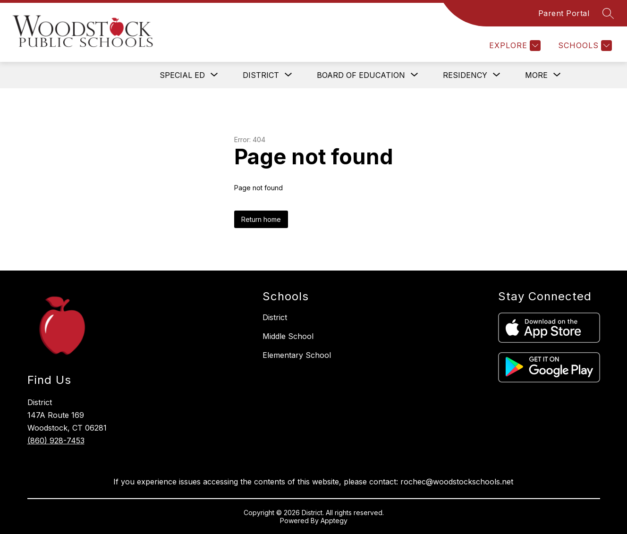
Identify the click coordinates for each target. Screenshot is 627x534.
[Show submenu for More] (536, 75)
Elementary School (297, 355)
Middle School (288, 336)
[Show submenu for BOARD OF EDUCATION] (361, 75)
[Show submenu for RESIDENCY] (465, 75)
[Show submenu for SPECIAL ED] (182, 75)
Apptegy (334, 521)
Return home (261, 219)
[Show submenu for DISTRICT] (261, 75)
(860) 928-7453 (56, 440)
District (275, 317)
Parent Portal (564, 13)
